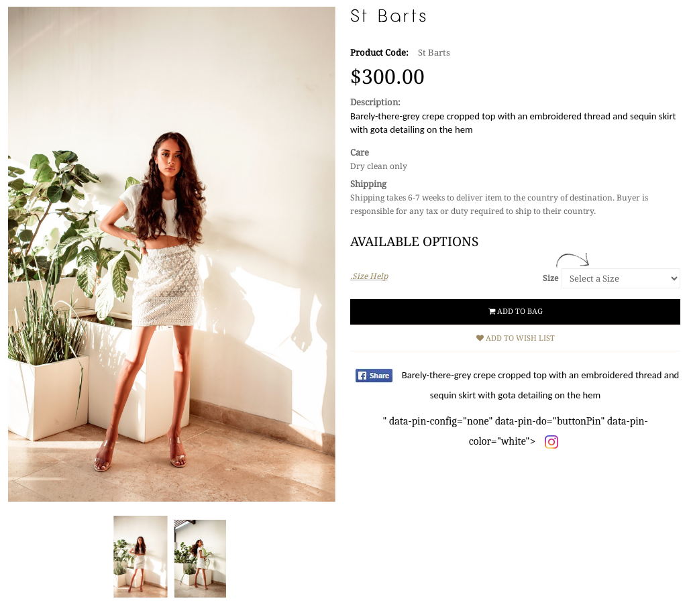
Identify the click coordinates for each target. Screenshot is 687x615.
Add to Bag (515, 311)
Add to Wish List (515, 338)
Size (550, 278)
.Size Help (369, 276)
